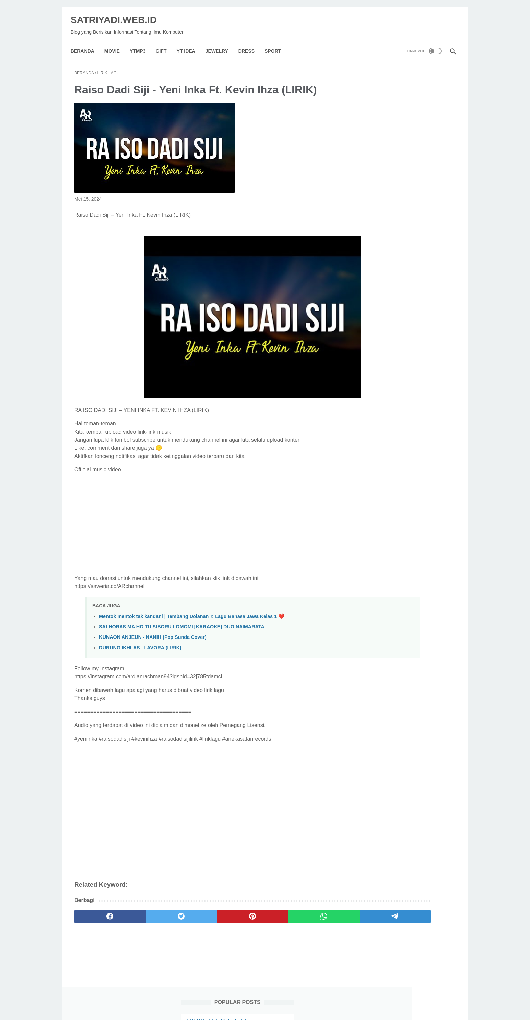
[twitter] (150, 911)
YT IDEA (189, 42)
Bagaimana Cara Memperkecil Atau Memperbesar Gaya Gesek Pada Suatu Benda (404, 131)
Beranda (86, 42)
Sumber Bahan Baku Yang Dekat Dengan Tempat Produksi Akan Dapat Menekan (401, 180)
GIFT (165, 42)
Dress (250, 42)
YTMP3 (141, 42)
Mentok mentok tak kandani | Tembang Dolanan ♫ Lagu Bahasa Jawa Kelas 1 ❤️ (191, 610)
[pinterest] (201, 911)
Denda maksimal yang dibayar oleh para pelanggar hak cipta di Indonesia (404, 472)
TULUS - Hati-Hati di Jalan (392, 90)
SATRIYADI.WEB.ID (117, 13)
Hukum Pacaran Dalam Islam (396, 220)
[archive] (381, 536)
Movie (115, 42)
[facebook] (99, 911)
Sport (276, 42)
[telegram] (304, 911)
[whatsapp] (253, 911)
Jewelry (220, 42)
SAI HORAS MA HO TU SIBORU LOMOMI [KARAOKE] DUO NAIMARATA (181, 621)
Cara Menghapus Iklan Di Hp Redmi (404, 350)
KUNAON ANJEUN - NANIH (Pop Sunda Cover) (153, 631)
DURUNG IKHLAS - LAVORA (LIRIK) (140, 642)
